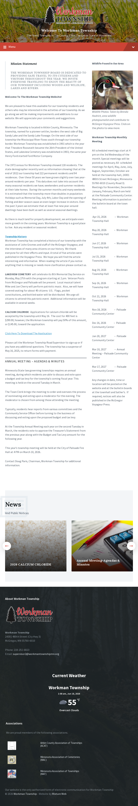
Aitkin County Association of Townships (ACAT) (61, 744)
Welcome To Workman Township (69, 30)
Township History (16, 236)
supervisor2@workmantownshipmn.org (36, 654)
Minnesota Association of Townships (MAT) (59, 772)
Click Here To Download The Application (28, 333)
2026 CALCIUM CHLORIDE (30, 564)
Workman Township (25, 793)
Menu (69, 47)
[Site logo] (69, 25)
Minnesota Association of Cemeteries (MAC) (60, 758)
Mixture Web (59, 793)
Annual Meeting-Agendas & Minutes (98, 562)
